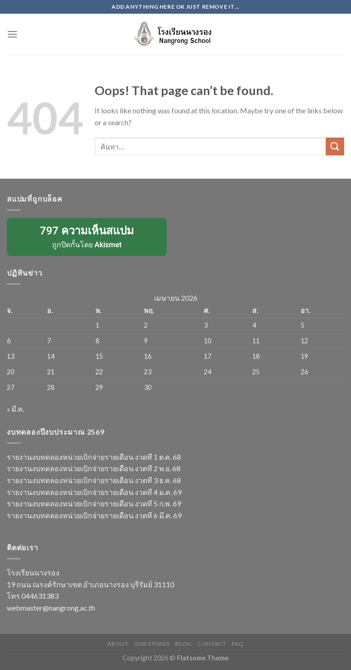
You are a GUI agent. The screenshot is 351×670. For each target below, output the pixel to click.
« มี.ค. (15, 408)
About (117, 643)
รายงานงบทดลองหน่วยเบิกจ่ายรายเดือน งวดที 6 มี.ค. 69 (94, 515)
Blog (183, 643)
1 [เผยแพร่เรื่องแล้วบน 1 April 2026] (97, 325)
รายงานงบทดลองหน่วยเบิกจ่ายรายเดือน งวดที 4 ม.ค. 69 (94, 492)
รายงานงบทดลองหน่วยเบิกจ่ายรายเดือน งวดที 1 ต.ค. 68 (94, 456)
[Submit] (335, 146)
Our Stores (152, 643)
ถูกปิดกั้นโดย (86, 236)
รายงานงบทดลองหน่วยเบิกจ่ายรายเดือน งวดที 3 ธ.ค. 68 (94, 480)
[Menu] (12, 34)
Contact (211, 643)
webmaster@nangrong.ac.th (51, 607)
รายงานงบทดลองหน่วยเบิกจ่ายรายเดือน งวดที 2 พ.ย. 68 (94, 468)
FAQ (238, 643)
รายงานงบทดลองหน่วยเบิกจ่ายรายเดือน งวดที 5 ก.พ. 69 (94, 503)
